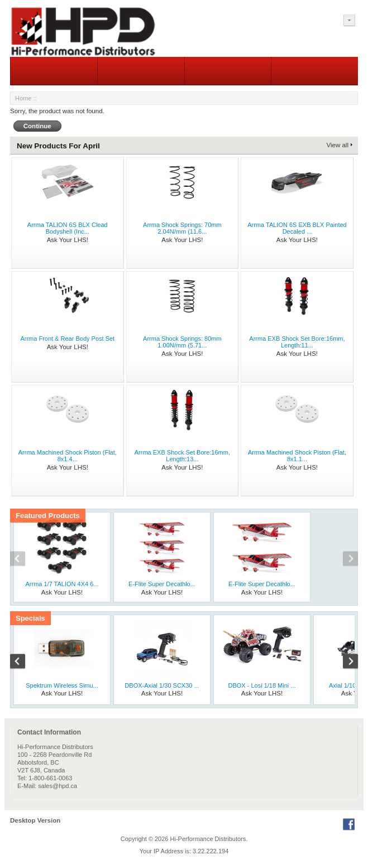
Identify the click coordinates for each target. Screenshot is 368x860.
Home (23, 98)
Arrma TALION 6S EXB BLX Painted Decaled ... (297, 228)
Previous (23, 560)
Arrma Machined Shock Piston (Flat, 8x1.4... (67, 455)
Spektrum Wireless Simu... (62, 685)
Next (345, 560)
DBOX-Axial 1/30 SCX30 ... (162, 685)
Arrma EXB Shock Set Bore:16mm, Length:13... (182, 455)
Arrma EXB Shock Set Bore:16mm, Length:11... (297, 342)
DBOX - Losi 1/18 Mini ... (261, 685)
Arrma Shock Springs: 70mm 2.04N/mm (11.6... (182, 228)
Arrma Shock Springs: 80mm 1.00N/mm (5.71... (182, 342)
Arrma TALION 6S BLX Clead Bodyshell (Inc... (67, 228)
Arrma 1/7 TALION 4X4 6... (61, 584)
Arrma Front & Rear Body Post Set (67, 338)
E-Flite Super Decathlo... (161, 584)
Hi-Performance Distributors (208, 838)
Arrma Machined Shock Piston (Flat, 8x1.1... (297, 455)
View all (337, 145)
